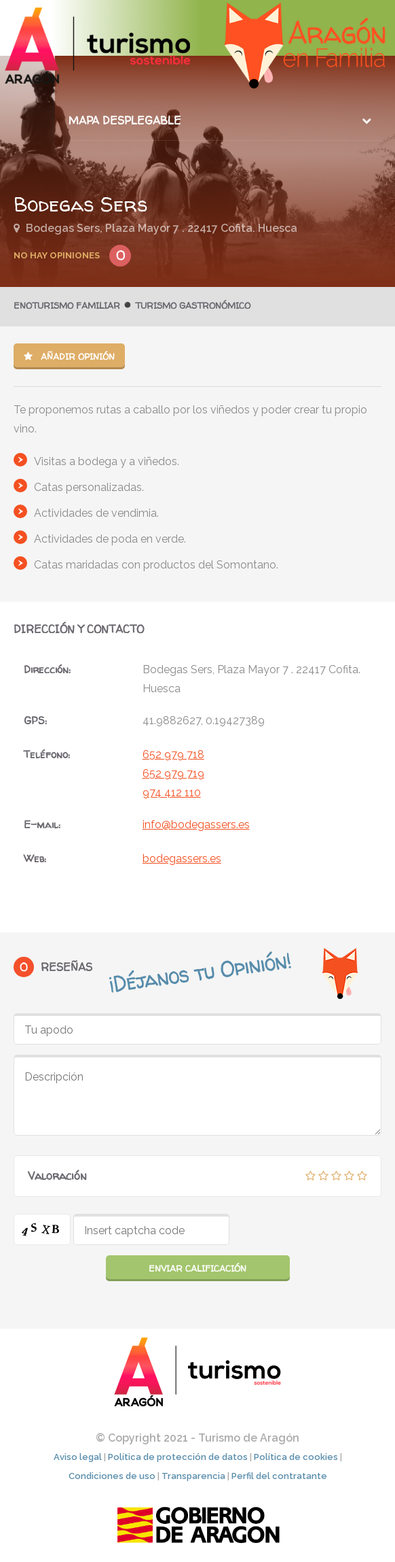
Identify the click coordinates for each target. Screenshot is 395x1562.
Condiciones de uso (112, 1476)
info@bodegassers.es (196, 824)
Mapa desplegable (125, 120)
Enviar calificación (197, 1268)
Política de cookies (296, 1457)
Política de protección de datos (178, 1457)
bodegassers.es (182, 858)
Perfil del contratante (279, 1476)
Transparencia (193, 1476)
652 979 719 (173, 773)
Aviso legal (78, 1457)
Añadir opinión (69, 356)
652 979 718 (173, 754)
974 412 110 (172, 792)
